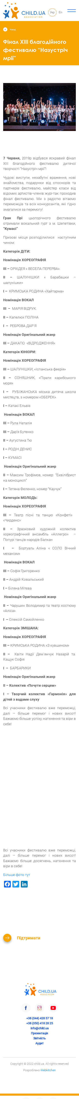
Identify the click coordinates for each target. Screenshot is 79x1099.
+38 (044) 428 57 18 (39, 1018)
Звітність (39, 1038)
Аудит (39, 1043)
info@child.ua (40, 1028)
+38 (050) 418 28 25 (39, 1023)
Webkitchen (48, 1070)
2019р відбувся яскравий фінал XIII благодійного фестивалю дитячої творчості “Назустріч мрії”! (39, 163)
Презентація (39, 1033)
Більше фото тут (16, 875)
